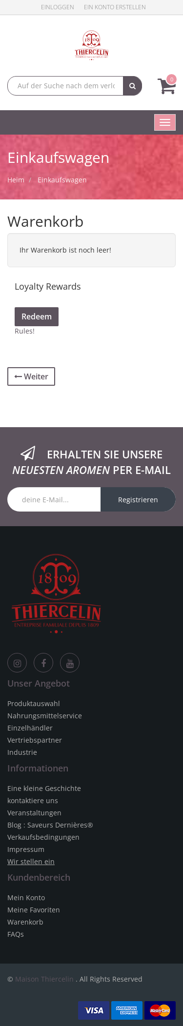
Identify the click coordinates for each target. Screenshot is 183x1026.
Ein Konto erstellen (115, 7)
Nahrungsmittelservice (44, 715)
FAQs (15, 934)
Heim (15, 179)
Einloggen (57, 7)
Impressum (25, 849)
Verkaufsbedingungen (43, 837)
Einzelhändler (30, 727)
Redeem (36, 316)
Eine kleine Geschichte (44, 788)
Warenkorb (25, 922)
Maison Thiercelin (44, 979)
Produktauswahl (33, 703)
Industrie (22, 752)
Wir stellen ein (31, 861)
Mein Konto (26, 897)
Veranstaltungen (34, 812)
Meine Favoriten (33, 909)
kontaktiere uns (32, 800)
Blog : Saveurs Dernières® (50, 824)
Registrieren (138, 499)
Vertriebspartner (34, 740)
